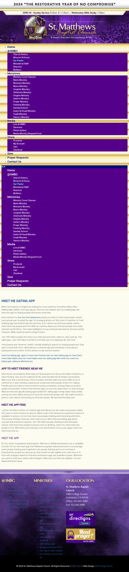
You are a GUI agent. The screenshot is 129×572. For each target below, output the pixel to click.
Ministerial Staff (21, 63)
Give (10, 153)
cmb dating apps (47, 544)
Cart (15, 147)
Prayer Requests (18, 157)
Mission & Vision (21, 57)
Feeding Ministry (21, 105)
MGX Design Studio (104, 566)
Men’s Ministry (20, 80)
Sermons (17, 127)
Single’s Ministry (21, 95)
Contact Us (14, 161)
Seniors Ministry (21, 117)
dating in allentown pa (22, 361)
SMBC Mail (76, 566)
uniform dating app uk (17, 503)
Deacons (17, 67)
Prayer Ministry (20, 101)
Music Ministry (20, 86)
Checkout (17, 150)
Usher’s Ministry (21, 98)
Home (11, 47)
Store (10, 137)
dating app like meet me (58, 358)
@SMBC (12, 51)
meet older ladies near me (13, 358)
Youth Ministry (20, 114)
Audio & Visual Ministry (24, 111)
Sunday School (20, 108)
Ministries (13, 73)
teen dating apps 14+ (49, 513)
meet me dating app (10, 355)
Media (11, 120)
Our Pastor (18, 60)
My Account (18, 143)
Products (17, 140)
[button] (64, 166)
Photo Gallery (19, 130)
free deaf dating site (16, 487)
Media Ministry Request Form (27, 133)
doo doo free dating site (29, 317)
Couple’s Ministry (21, 89)
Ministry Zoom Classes (24, 77)
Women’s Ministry (21, 83)
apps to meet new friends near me (37, 355)
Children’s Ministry (22, 92)
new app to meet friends (51, 550)
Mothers (17, 70)
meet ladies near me (36, 358)
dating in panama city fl (51, 547)
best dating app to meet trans (68, 355)
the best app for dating (17, 500)
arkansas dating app (16, 490)
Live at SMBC (19, 124)
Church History (20, 54)
